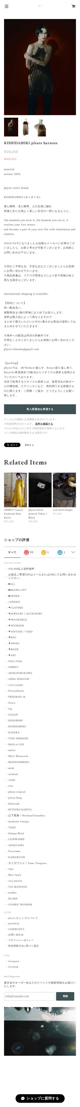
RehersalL (14, 803)
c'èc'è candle (15, 685)
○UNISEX (14, 602)
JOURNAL (14, 923)
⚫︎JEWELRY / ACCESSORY (25, 613)
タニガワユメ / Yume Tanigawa (27, 863)
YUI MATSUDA (18, 887)
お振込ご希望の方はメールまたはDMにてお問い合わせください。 (42, 576)
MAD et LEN (16, 744)
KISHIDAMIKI (17, 726)
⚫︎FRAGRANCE (17, 619)
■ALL (11, 584)
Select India (15, 661)
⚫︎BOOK (13, 649)
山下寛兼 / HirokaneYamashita (26, 815)
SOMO (12, 892)
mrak (11, 768)
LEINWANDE (16, 839)
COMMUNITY (16, 929)
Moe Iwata (14, 875)
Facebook (13, 966)
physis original (17, 791)
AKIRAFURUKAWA (20, 673)
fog (10, 708)
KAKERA (14, 732)
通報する (29, 445)
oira (10, 785)
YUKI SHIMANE (18, 738)
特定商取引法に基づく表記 (23, 945)
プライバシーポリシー (21, 940)
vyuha (11, 779)
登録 (65, 996)
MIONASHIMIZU (19, 762)
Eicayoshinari (16, 690)
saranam (13, 774)
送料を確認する (44, 423)
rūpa (11, 869)
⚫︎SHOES (13, 643)
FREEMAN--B (16, 696)
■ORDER (14, 596)
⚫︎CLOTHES (15, 607)
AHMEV (13, 667)
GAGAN (13, 714)
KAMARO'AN (16, 857)
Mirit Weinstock (18, 756)
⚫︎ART (12, 655)
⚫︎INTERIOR (16, 625)
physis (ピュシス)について (23, 918)
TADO (12, 827)
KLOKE (13, 898)
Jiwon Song (15, 797)
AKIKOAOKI (16, 845)
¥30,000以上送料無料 (21, 568)
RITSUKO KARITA (20, 809)
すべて (12, 552)
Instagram (14, 961)
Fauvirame (14, 851)
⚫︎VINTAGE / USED (20, 631)
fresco (12, 702)
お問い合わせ (16, 934)
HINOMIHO (15, 720)
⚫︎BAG (12, 637)
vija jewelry (15, 881)
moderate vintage (18, 821)
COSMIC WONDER (20, 904)
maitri (12, 750)
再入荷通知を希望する (40, 409)
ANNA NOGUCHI (19, 679)
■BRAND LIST (17, 590)
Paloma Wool (16, 833)
